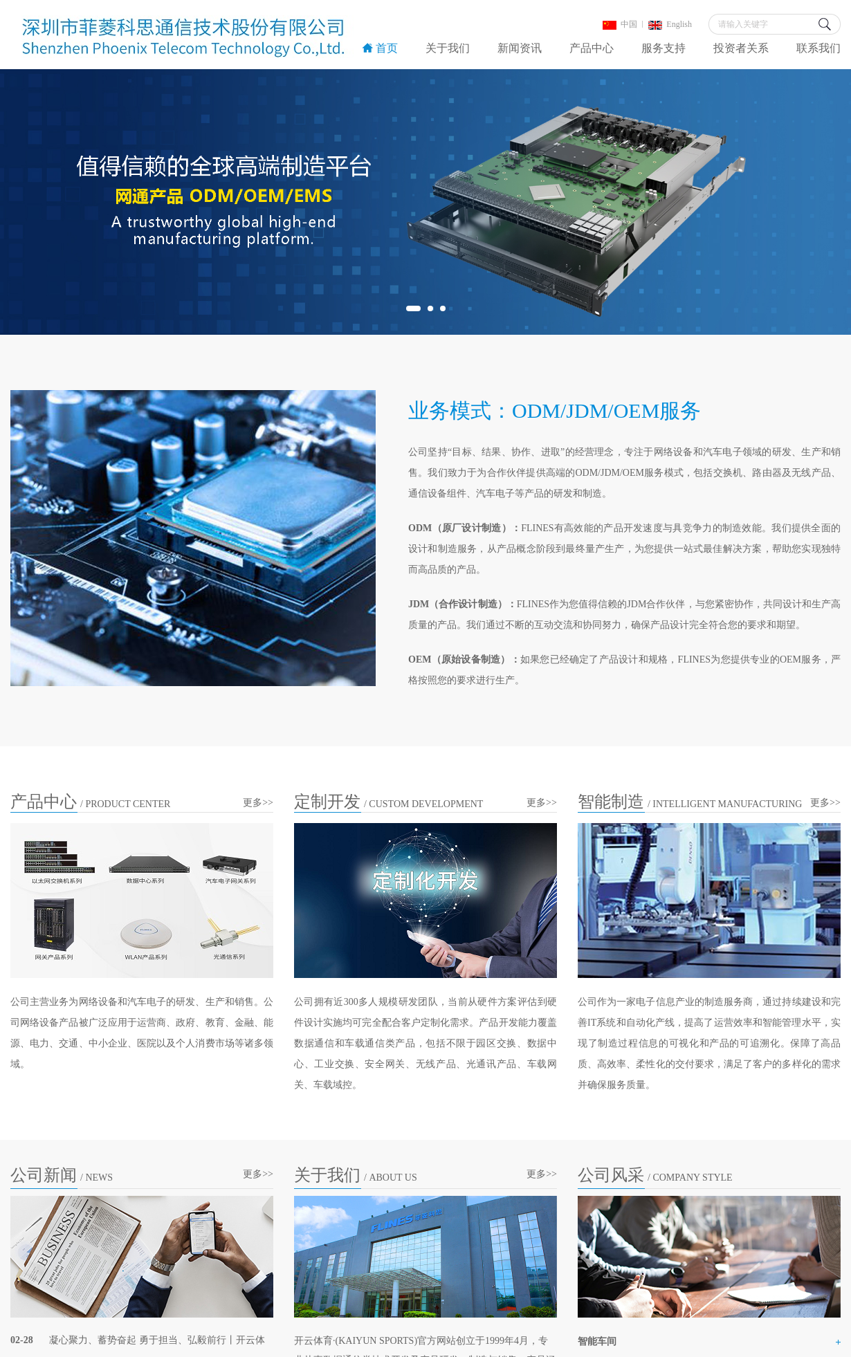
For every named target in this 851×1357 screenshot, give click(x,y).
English (670, 24)
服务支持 (663, 48)
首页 (380, 48)
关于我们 (448, 48)
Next (814, 202)
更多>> (258, 802)
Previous (36, 202)
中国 (620, 24)
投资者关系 (741, 48)
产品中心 (591, 48)
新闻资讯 (519, 48)
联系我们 (818, 48)
